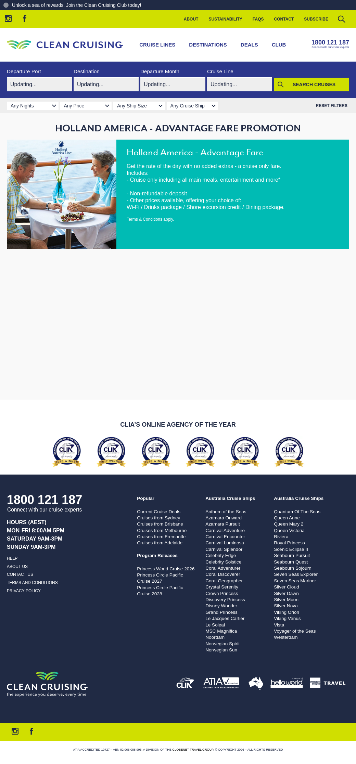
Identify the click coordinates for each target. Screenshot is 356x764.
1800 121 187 (330, 42)
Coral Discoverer (222, 574)
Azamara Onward (223, 517)
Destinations (208, 45)
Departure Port (24, 71)
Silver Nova (286, 605)
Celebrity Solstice (223, 562)
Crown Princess (221, 593)
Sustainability (225, 19)
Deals (249, 45)
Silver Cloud (286, 587)
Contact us (20, 574)
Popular (145, 498)
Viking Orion (286, 612)
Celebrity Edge (220, 555)
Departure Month (159, 71)
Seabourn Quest (291, 562)
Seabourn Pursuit (292, 555)
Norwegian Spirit (222, 643)
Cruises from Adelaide (159, 542)
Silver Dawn (286, 593)
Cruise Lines (157, 45)
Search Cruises (314, 84)
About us (17, 566)
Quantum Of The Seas (297, 511)
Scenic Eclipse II (291, 549)
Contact (284, 19)
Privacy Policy (24, 590)
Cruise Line (220, 71)
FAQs (258, 19)
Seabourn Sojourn (293, 568)
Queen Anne (287, 517)
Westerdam (285, 637)
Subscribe (316, 19)
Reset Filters (331, 105)
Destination (87, 71)
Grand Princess (221, 612)
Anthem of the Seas (225, 511)
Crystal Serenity (221, 587)
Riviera (281, 536)
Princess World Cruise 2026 (165, 568)
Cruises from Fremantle (161, 536)
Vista (279, 624)
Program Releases (157, 555)
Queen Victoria (289, 530)
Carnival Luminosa (224, 542)
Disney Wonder (221, 605)
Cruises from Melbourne (162, 530)
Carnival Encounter (225, 536)
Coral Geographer (224, 580)
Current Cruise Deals (158, 511)
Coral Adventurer (222, 568)
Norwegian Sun (221, 649)
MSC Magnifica (221, 631)
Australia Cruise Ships (230, 498)
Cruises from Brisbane (160, 524)
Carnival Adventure (225, 530)
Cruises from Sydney (158, 517)
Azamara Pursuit (222, 524)
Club (279, 45)
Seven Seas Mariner (295, 580)
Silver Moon (286, 599)
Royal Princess (289, 542)
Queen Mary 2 (288, 524)
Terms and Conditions (32, 582)
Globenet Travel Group (192, 749)
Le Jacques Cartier (224, 618)
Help (12, 558)
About (191, 19)
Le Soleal (215, 624)
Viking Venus (287, 618)
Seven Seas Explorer (296, 574)
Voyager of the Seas (295, 631)
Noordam (215, 637)
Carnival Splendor (223, 549)
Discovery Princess (225, 599)
